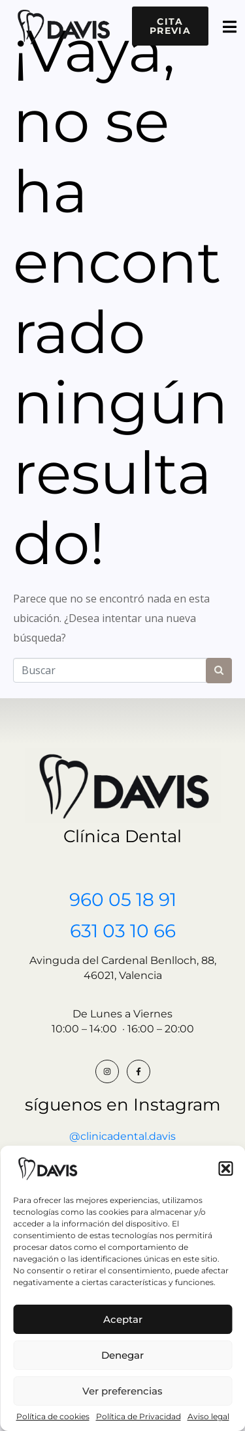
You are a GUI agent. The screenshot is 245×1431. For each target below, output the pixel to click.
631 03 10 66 (123, 931)
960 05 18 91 (122, 899)
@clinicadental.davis (122, 1136)
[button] (225, 1168)
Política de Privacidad (138, 1416)
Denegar (122, 1355)
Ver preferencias (122, 1391)
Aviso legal (208, 1416)
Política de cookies (53, 1416)
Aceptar (122, 1319)
